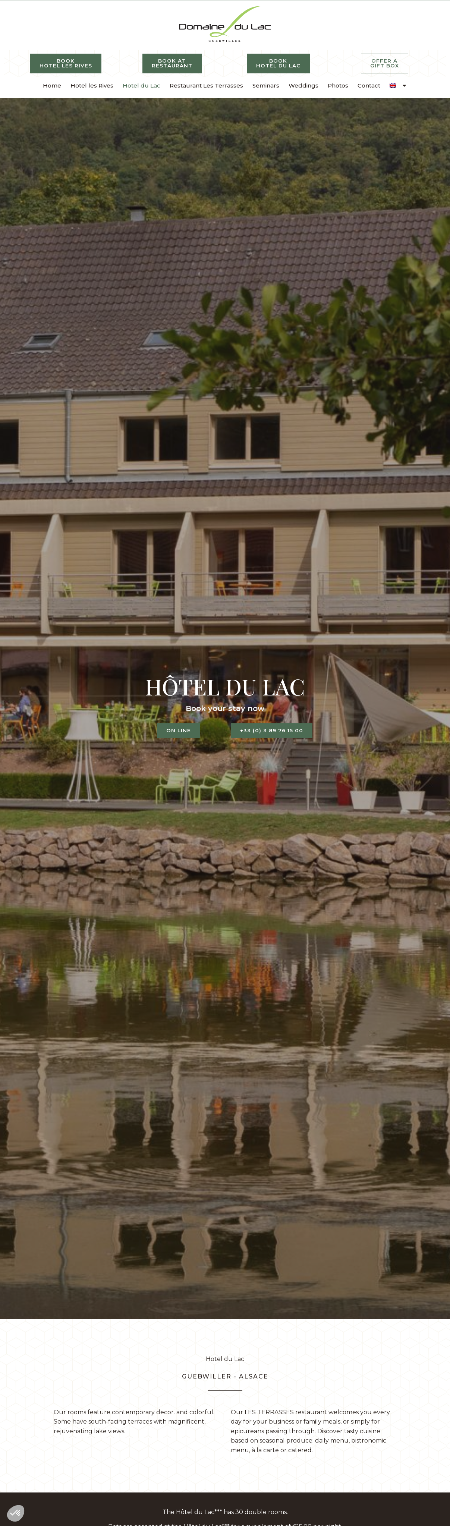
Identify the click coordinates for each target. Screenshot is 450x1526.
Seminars (265, 85)
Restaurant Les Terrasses (206, 85)
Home (52, 85)
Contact (369, 85)
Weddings (303, 85)
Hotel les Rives (91, 85)
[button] (16, 1513)
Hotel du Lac (141, 85)
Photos (338, 85)
